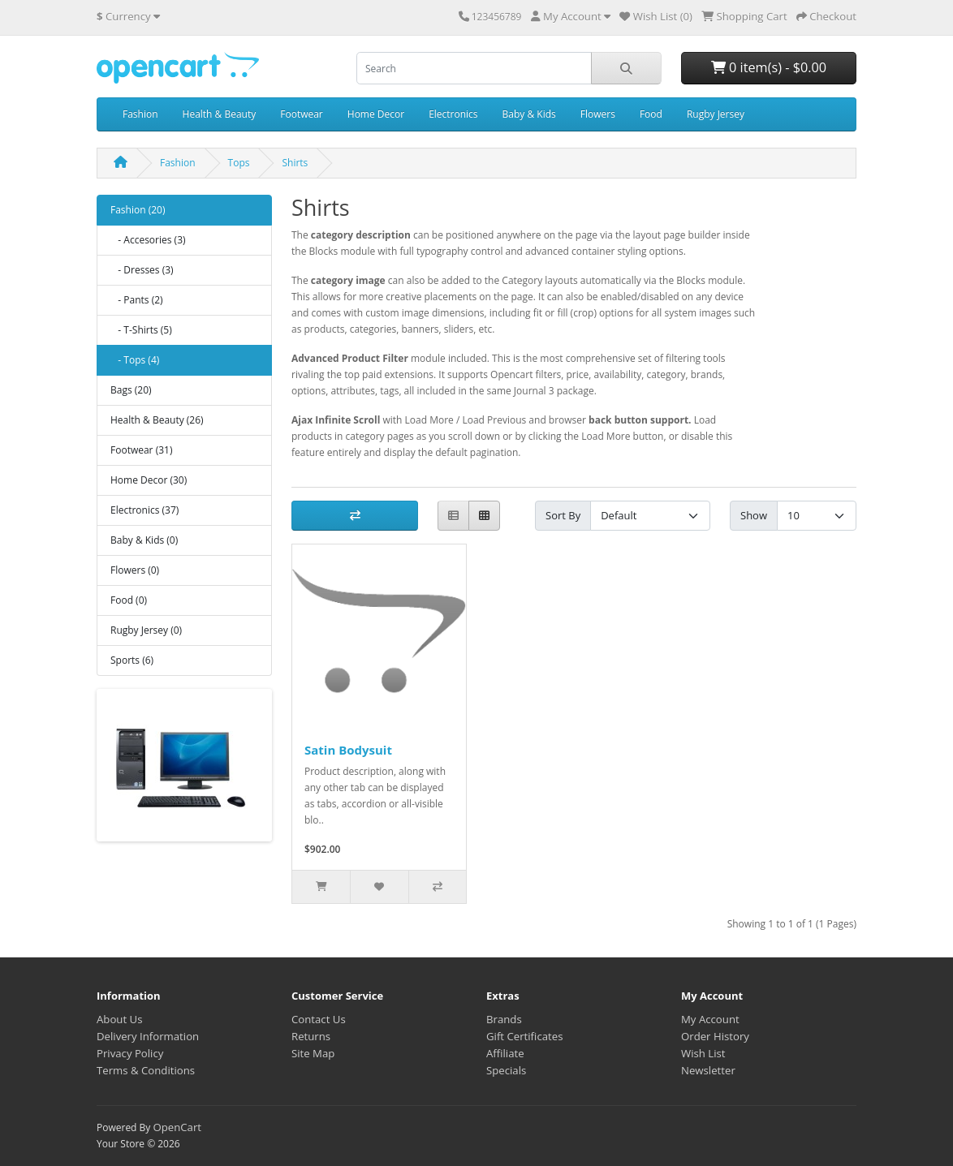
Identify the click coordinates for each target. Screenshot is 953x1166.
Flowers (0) (134, 570)
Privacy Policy (130, 1053)
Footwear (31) (141, 450)
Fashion (140, 114)
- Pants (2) (136, 300)
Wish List (703, 1053)
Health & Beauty (220, 114)
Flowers (597, 114)
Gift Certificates (524, 1036)
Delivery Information (148, 1036)
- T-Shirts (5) (141, 330)
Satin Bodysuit (348, 750)
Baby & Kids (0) (144, 540)
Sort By (562, 515)
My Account (710, 1019)
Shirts (295, 163)
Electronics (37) (144, 510)
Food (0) (128, 600)
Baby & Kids (529, 114)
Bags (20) (131, 390)
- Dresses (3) (142, 270)
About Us (119, 1019)
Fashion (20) (137, 210)
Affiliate (505, 1053)
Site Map (312, 1053)
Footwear (301, 114)
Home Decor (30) (148, 480)
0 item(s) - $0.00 (768, 67)
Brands (504, 1019)
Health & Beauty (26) (157, 420)
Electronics (453, 114)
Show (753, 515)
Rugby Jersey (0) (146, 630)
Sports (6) (131, 660)
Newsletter (708, 1070)
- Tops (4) (134, 360)
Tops (239, 163)
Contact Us (318, 1019)
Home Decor (375, 114)
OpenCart (177, 1127)
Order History (715, 1036)
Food (651, 114)
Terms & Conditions (146, 1070)
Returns (310, 1036)
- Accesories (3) (148, 240)
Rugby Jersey (715, 114)
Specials (506, 1070)
